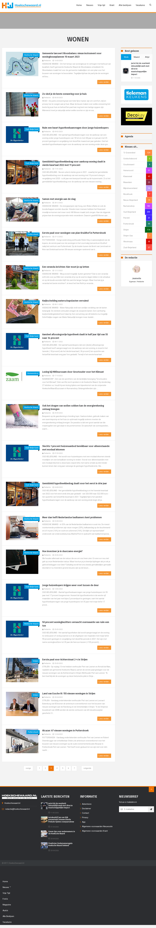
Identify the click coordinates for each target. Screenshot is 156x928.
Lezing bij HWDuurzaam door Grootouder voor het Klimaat (73, 372)
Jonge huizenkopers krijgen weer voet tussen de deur (71, 585)
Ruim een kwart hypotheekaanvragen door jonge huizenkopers (76, 127)
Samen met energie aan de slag (59, 199)
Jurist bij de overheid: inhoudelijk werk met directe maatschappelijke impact (140, 68)
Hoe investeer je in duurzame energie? (63, 551)
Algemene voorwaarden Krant (95, 831)
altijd (147, 57)
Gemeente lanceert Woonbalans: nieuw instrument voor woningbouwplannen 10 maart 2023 (72, 55)
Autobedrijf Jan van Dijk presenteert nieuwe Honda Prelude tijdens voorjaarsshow (61, 820)
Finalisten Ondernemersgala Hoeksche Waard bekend (60, 845)
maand (137, 57)
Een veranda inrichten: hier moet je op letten (66, 266)
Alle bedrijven (125, 5)
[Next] (87, 768)
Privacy (85, 817)
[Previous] (28, 768)
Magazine (7, 905)
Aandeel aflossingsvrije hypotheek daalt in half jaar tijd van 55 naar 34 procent (76, 336)
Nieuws (89, 5)
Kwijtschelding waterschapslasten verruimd (66, 300)
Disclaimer (86, 808)
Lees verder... (104, 82)
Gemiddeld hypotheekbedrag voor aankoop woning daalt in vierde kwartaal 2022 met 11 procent (74, 163)
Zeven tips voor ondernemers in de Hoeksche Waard (61, 833)
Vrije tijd (101, 5)
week (126, 57)
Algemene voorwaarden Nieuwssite (97, 826)
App (83, 822)
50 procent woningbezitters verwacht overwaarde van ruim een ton (76, 624)
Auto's (5, 911)
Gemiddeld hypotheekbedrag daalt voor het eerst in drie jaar (75, 483)
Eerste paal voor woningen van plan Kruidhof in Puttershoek (74, 233)
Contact (85, 813)
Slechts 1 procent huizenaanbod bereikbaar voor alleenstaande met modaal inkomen (76, 448)
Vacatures (140, 5)
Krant (112, 5)
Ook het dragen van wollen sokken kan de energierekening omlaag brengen (73, 407)
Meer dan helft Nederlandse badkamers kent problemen (72, 517)
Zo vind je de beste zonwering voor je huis (65, 94)
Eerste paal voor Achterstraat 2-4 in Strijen (65, 659)
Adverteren (86, 804)
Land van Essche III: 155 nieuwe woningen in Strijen (69, 693)
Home (79, 5)
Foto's (5, 899)
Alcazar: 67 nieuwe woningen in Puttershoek (66, 730)
